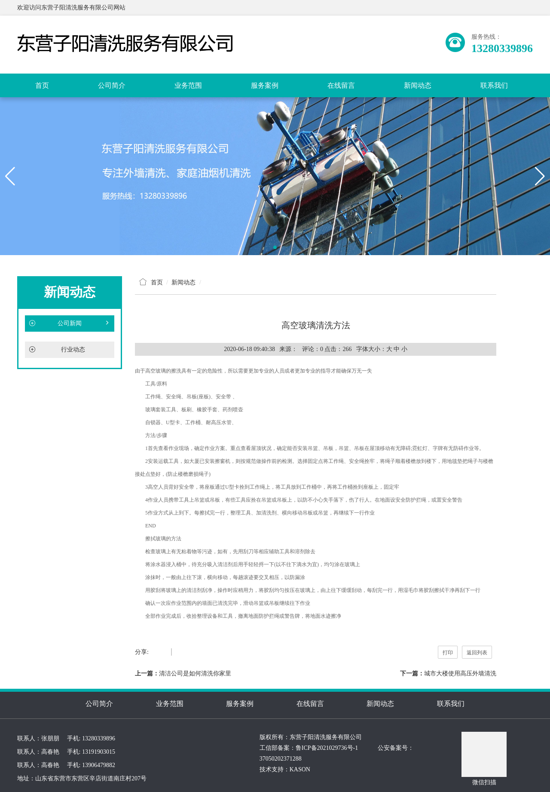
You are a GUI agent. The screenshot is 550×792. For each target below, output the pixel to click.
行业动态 (73, 349)
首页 (42, 85)
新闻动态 (417, 85)
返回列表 (477, 653)
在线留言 (341, 85)
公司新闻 (69, 323)
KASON (300, 769)
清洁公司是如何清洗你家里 (195, 673)
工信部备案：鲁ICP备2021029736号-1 (309, 748)
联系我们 (494, 85)
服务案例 (264, 85)
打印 (448, 653)
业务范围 (188, 85)
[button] (275, 247)
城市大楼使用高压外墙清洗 (460, 673)
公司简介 (111, 85)
